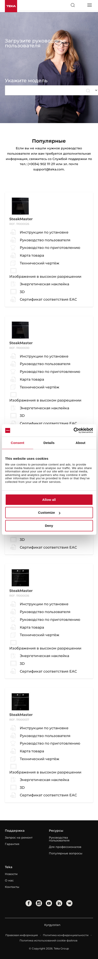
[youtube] (49, 903)
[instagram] (39, 903)
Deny (49, 525)
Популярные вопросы (65, 853)
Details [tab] (49, 443)
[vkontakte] (69, 903)
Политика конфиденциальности (65, 935)
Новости (11, 874)
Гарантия (12, 844)
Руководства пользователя (59, 839)
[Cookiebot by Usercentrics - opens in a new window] (73, 430)
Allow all (49, 499)
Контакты (12, 887)
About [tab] (80, 443)
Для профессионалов (65, 847)
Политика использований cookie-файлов (48, 940)
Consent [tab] (17, 443)
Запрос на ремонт (18, 837)
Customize (49, 512)
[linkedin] (59, 903)
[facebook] (28, 903)
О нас (9, 880)
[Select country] (81, 5)
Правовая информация (21, 935)
